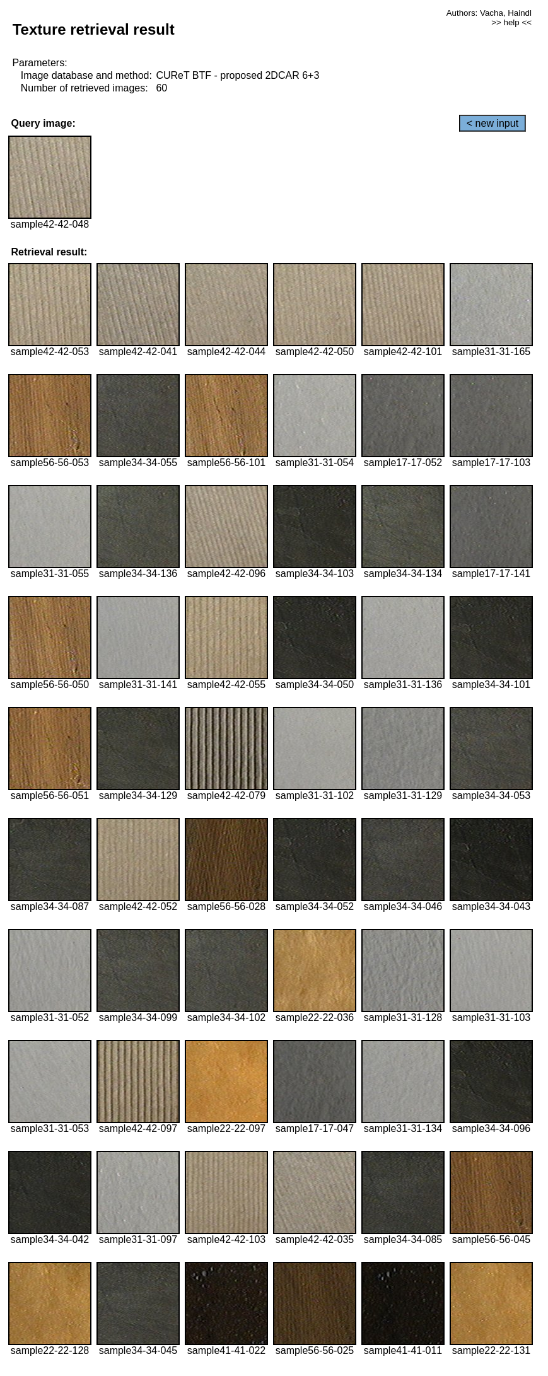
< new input (492, 123)
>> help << (511, 22)
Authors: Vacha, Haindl (489, 13)
